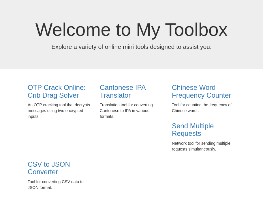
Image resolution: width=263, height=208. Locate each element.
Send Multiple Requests (193, 129)
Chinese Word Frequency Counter (201, 91)
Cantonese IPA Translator (122, 91)
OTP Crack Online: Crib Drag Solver (57, 91)
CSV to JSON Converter (49, 168)
